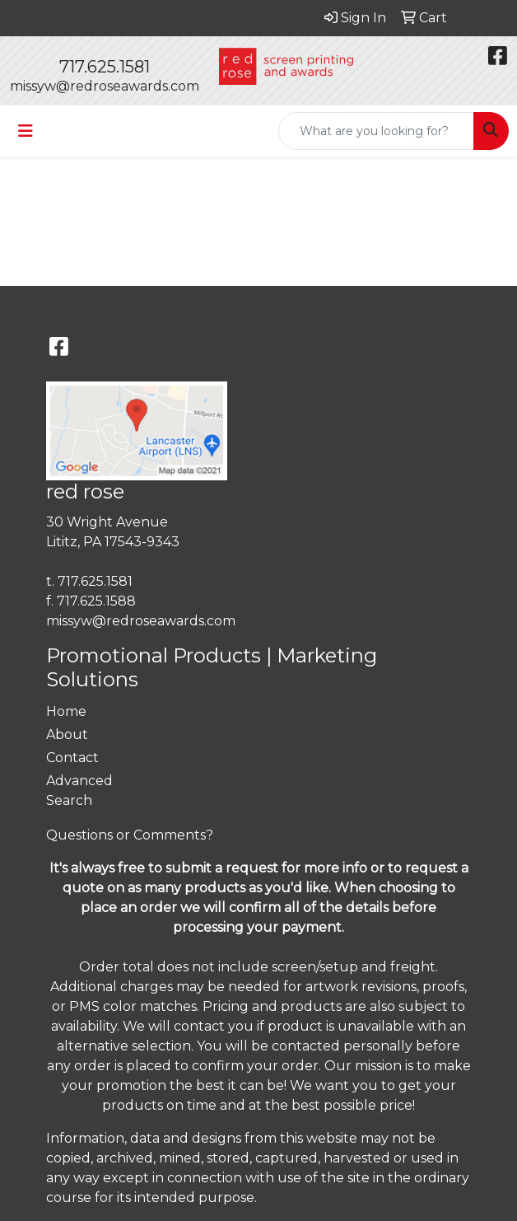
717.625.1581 (104, 67)
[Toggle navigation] (25, 131)
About (67, 734)
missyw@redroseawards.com (104, 86)
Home (66, 711)
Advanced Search (79, 790)
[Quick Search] (376, 131)
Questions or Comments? (129, 835)
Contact (72, 757)
